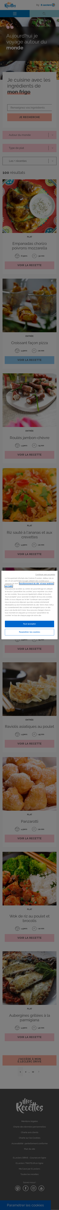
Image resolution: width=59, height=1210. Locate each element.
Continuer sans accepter (45, 574)
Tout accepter (29, 624)
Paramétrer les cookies (29, 632)
